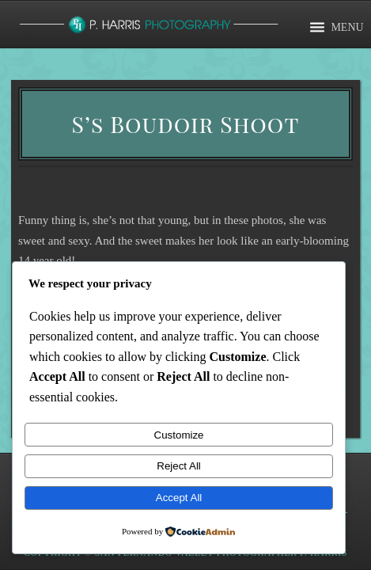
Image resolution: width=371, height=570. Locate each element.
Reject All (179, 466)
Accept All (179, 498)
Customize (179, 435)
